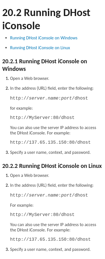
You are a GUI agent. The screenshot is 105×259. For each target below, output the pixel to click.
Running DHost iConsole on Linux (40, 47)
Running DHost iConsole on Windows (44, 37)
